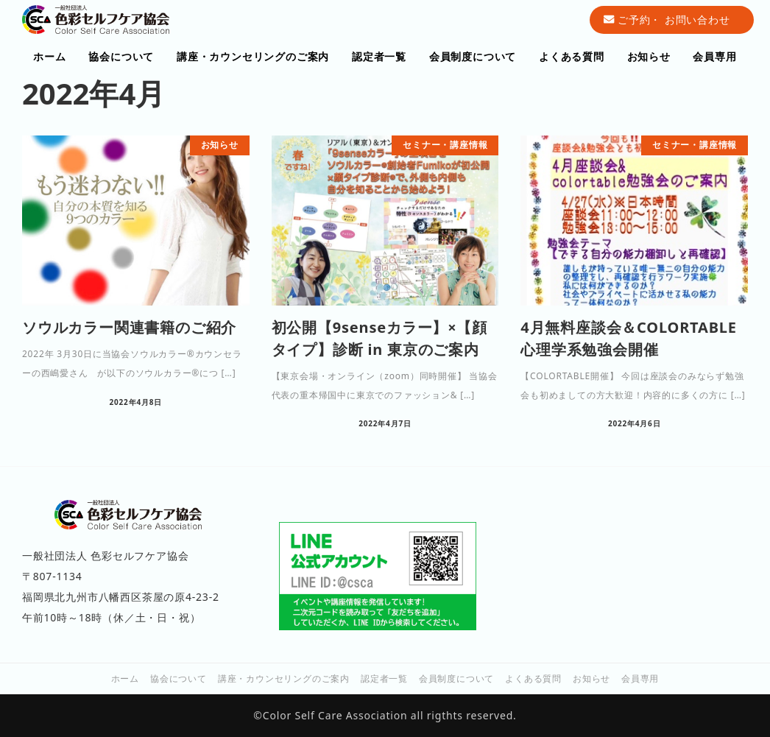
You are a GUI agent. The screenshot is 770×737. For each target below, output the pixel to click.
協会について (178, 678)
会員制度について (456, 678)
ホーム (125, 678)
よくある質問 (533, 678)
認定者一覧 (384, 678)
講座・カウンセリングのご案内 (284, 678)
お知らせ (591, 678)
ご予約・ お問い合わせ (667, 20)
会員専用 (640, 678)
